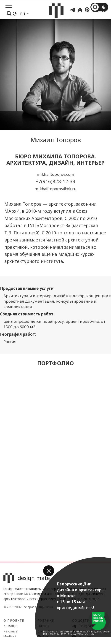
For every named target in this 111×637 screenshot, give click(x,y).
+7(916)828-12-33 (55, 181)
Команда (11, 626)
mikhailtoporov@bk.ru (55, 188)
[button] (48, 570)
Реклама (10, 631)
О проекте (13, 620)
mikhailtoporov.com (55, 174)
